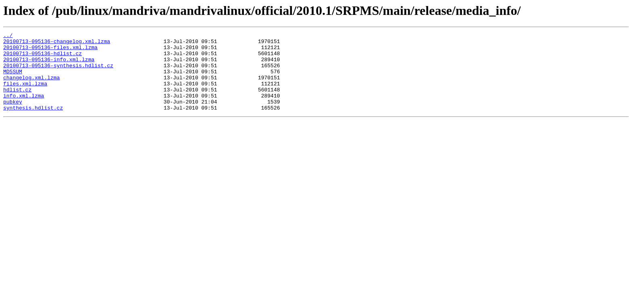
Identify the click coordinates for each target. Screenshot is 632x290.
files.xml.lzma (25, 94)
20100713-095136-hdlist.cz (42, 58)
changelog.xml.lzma (31, 87)
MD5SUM (12, 79)
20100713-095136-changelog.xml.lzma (56, 43)
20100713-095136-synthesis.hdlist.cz (58, 72)
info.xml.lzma (23, 108)
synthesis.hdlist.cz (33, 123)
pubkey (12, 116)
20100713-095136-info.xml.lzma (48, 65)
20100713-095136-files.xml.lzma (50, 50)
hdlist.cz (17, 101)
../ (7, 36)
